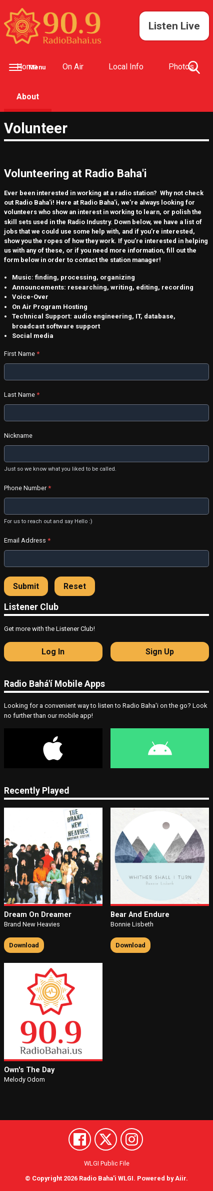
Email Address (27, 540)
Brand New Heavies (32, 924)
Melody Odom (24, 1079)
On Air (73, 66)
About (27, 96)
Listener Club (31, 607)
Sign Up (160, 651)
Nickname (18, 435)
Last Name (22, 394)
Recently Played (36, 791)
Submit (26, 586)
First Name (22, 353)
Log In (53, 651)
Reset (75, 586)
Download (24, 945)
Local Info (126, 66)
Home (27, 66)
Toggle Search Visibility (194, 71)
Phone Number (27, 488)
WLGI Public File (107, 1163)
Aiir (180, 1178)
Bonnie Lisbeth (132, 924)
